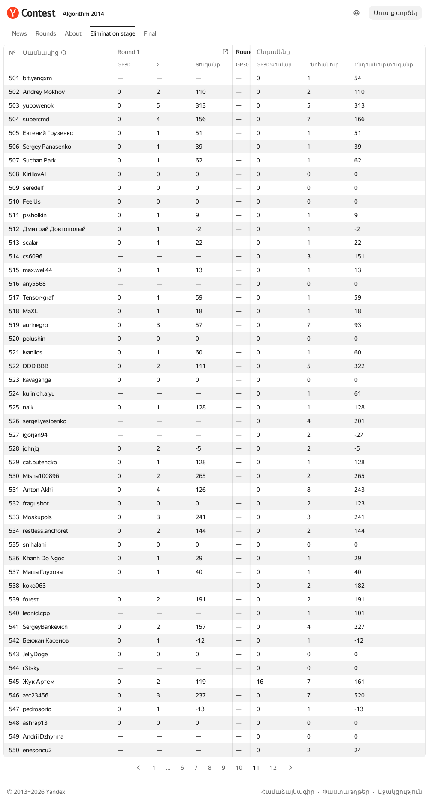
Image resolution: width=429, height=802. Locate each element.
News (19, 33)
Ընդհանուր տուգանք (388, 64)
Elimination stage (112, 33)
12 (273, 767)
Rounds (46, 33)
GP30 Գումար (278, 64)
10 (239, 767)
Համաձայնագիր (287, 791)
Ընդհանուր (327, 64)
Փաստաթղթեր (346, 791)
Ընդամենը (278, 52)
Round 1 (133, 52)
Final (150, 33)
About (73, 33)
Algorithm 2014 (83, 13)
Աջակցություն (400, 791)
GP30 (128, 64)
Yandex (55, 791)
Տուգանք (212, 64)
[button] (45, 52)
